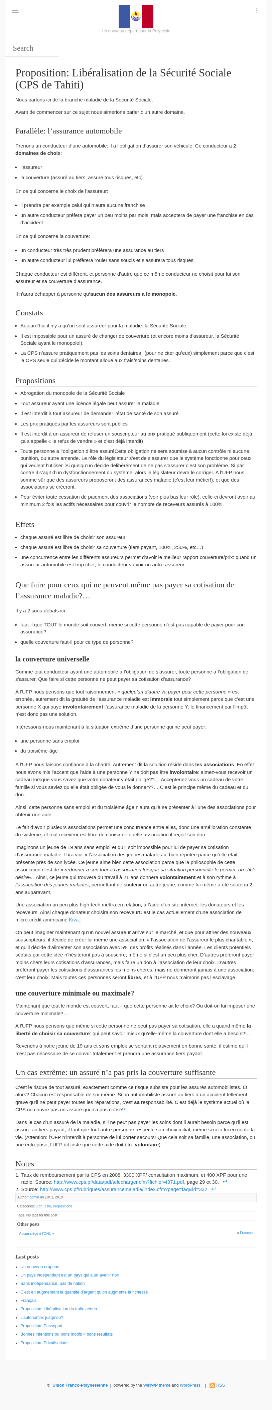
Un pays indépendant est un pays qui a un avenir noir (69, 1275)
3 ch (39, 1206)
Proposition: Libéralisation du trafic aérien (58, 1309)
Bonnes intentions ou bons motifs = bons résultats (66, 1334)
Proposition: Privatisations (44, 1343)
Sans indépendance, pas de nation (52, 1283)
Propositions (62, 1206)
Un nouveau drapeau (39, 1266)
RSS (220, 1385)
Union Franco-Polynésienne (80, 1385)
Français (246, 1233)
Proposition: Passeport (41, 1326)
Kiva (74, 919)
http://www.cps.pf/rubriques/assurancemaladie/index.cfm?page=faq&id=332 (123, 1189)
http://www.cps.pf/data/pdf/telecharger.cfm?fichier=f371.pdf (119, 1182)
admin (34, 1197)
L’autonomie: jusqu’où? (41, 1317)
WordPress (190, 1385)
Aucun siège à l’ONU (35, 1233)
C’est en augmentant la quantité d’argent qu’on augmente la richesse (84, 1292)
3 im (47, 1206)
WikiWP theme (157, 1385)
